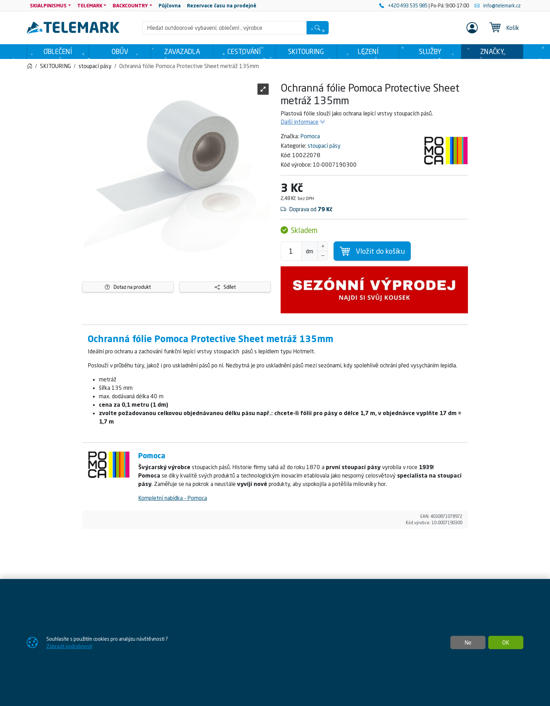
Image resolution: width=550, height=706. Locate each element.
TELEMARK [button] (89, 5)
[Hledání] (224, 27)
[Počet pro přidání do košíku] (291, 251)
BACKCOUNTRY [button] (130, 5)
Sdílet (225, 287)
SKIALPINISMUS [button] (48, 5)
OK (505, 642)
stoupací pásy (324, 145)
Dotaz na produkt (128, 287)
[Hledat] (317, 27)
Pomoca (310, 136)
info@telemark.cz (498, 5)
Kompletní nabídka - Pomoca (172, 497)
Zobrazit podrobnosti (69, 646)
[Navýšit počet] (322, 246)
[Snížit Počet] (322, 256)
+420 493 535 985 (404, 5)
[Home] (29, 65)
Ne (467, 642)
